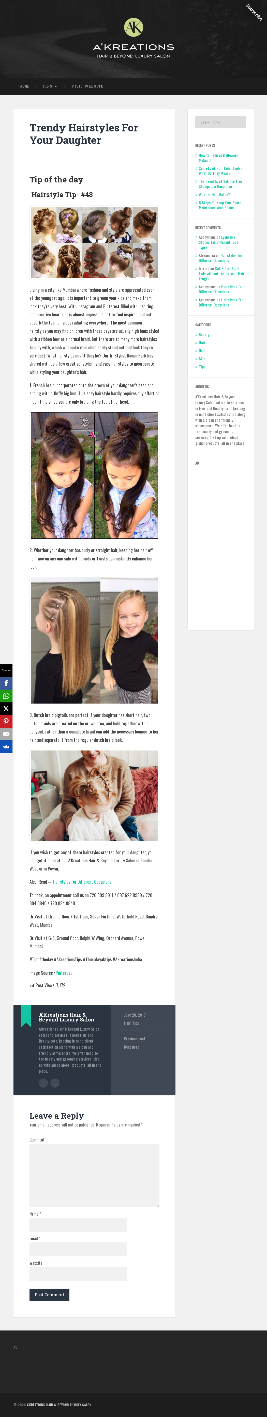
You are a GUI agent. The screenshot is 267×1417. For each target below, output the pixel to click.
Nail (202, 350)
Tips (47, 86)
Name (35, 1214)
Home (24, 86)
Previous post (134, 1038)
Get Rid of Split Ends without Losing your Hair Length (222, 273)
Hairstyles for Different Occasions (82, 881)
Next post (131, 1046)
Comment (36, 1140)
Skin (202, 358)
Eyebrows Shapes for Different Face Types (218, 242)
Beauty (204, 334)
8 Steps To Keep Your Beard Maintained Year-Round (220, 205)
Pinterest (64, 972)
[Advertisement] (220, 546)
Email (34, 1238)
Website (35, 1263)
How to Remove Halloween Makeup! (219, 157)
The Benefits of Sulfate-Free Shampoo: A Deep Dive (221, 183)
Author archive (43, 1083)
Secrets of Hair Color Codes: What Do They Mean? (221, 170)
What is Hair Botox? (214, 194)
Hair (127, 1023)
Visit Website (87, 86)
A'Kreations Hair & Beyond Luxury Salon (59, 1405)
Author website (55, 1083)
